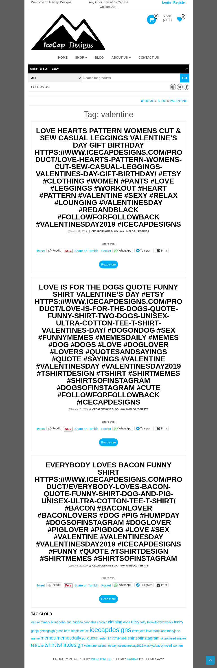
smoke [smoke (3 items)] (181, 638)
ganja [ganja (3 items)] (35, 631)
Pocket (106, 251)
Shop (81, 57)
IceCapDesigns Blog (104, 231)
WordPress (101, 659)
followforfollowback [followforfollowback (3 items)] (160, 622)
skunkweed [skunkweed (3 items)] (168, 638)
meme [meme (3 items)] (35, 638)
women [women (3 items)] (178, 645)
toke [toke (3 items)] (41, 645)
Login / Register (174, 2)
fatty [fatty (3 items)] (143, 622)
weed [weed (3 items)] (168, 645)
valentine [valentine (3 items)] (90, 645)
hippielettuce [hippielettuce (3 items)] (80, 631)
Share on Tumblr (86, 250)
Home (63, 57)
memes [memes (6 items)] (48, 637)
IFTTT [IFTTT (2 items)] (135, 631)
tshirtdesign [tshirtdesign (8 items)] (70, 645)
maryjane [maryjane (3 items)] (173, 631)
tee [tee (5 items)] (34, 645)
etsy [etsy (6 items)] (135, 621)
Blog (99, 57)
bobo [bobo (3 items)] (62, 622)
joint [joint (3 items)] (142, 631)
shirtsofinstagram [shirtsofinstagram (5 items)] (144, 638)
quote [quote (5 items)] (92, 638)
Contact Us (148, 57)
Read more (108, 264)
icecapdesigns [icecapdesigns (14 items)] (110, 629)
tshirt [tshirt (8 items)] (50, 645)
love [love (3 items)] (149, 631)
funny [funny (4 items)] (178, 622)
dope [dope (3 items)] (126, 622)
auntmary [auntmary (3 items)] (43, 622)
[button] (108, 68)
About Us (121, 57)
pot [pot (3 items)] (84, 638)
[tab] (108, 68)
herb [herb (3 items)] (67, 631)
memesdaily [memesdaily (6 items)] (69, 637)
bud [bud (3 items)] (69, 622)
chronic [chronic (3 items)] (102, 622)
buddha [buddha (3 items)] (77, 622)
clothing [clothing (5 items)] (115, 621)
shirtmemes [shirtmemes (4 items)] (117, 638)
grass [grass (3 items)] (59, 631)
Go (184, 78)
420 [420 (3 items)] (33, 622)
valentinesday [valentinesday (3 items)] (106, 645)
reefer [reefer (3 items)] (103, 638)
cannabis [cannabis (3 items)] (90, 622)
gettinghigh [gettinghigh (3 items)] (47, 631)
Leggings (143, 231)
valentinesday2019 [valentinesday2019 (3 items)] (130, 645)
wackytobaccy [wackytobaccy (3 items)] (154, 645)
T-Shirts (143, 409)
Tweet (41, 250)
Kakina (132, 659)
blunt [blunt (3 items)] (54, 622)
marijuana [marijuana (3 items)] (159, 631)
